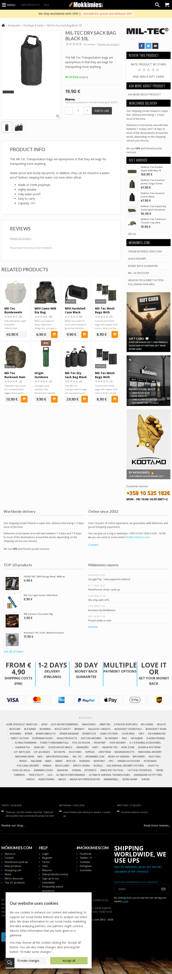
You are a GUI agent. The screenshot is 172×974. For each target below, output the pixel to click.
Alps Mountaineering (64, 724)
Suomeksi (86, 870)
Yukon (145, 779)
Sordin (76, 770)
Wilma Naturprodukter (85, 779)
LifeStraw (104, 752)
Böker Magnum (69, 733)
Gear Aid (39, 747)
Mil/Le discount (14, 878)
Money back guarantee (143, 265)
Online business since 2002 (145, 251)
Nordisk (84, 761)
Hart (95, 747)
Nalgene (36, 761)
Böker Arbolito (46, 733)
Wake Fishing (46, 779)
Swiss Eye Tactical (111, 770)
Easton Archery (91, 738)
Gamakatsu (22, 747)
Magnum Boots (124, 752)
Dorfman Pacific (42, 738)
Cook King (128, 733)
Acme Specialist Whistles (21, 724)
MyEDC (23, 761)
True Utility (36, 775)
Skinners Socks (43, 770)
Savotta (153, 765)
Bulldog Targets (99, 729)
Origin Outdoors (128, 761)
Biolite (161, 724)
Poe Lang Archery (28, 765)
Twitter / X (86, 857)
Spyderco (90, 770)
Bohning (45, 729)
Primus (47, 765)
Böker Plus (89, 733)
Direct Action (20, 738)
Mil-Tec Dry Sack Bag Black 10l (64, 25)
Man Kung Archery (150, 752)
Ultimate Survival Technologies (109, 775)
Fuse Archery (118, 742)
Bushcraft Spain (156, 729)
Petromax (150, 761)
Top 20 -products (15, 882)
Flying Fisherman (25, 742)
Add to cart (102, 110)
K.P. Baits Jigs (22, 752)
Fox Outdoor (81, 742)
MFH (40, 756)
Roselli (98, 765)
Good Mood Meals (60, 747)
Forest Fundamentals (54, 742)
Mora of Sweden (118, 756)
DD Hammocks (157, 733)
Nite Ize (71, 761)
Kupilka (90, 752)
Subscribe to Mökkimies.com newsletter (136, 881)
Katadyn (59, 752)
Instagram (86, 866)
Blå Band (30, 729)
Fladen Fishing (155, 738)
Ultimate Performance (70, 775)
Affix (44, 724)
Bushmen (15, 733)
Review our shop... (13, 825)
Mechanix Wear (24, 756)
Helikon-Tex (109, 747)
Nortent (99, 761)
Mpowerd (139, 756)
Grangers (82, 747)
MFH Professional (57, 756)
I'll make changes (28, 961)
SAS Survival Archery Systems (125, 765)
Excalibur (137, 738)
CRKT (141, 733)
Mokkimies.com (95, 756)
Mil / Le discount (138, 272)
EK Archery (111, 738)
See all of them (13, 651)
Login (45, 853)
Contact (93, 545)
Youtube (85, 862)
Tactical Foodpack (139, 770)
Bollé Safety (63, 729)
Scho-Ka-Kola (21, 770)
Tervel (160, 770)
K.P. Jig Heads (42, 752)
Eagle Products (67, 738)
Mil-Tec (77, 756)
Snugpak (62, 770)
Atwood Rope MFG (125, 724)
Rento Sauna (81, 765)
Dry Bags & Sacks (34, 25)
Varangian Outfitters (148, 775)
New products (30, 4)
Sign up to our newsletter (50, 880)
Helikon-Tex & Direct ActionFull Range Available (145, 282)
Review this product (108, 44)
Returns (47, 870)
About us (10, 853)
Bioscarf (14, 729)
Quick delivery (137, 258)
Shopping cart (13, 870)
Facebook (85, 853)
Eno (124, 738)
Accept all (69, 961)
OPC (111, 761)
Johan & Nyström (149, 747)
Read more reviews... (157, 825)
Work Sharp (129, 779)
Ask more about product (144, 94)
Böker (28, 733)
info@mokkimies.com (137, 537)
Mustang (155, 756)
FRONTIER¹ (100, 742)
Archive (93, 627)
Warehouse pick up (16, 862)
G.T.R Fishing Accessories (145, 742)
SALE (46, 4)
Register (47, 857)
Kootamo (75, 752)
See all (132, 233)
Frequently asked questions (52, 888)
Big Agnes (147, 724)
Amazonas (89, 724)
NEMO (58, 761)
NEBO (48, 761)
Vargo (30, 779)
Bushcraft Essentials (128, 729)
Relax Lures (62, 765)
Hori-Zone (127, 747)
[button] (5, 92)
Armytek (104, 724)
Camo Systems (109, 733)
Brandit (79, 729)
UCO (49, 775)
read (124, 901)
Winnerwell (111, 779)
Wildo (62, 779)
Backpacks (14, 25)
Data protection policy (55, 874)
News (8, 874)
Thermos (19, 775)
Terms (46, 862)
